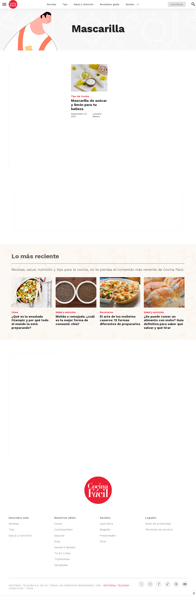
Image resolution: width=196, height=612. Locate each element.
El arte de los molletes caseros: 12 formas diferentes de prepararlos (120, 320)
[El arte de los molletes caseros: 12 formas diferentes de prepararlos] (120, 292)
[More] (138, 4)
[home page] (13, 4)
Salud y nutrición (66, 312)
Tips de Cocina (80, 96)
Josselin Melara (97, 115)
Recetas (51, 4)
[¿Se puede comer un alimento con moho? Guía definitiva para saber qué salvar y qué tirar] (164, 292)
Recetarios (106, 312)
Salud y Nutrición (84, 4)
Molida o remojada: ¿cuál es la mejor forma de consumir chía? (75, 320)
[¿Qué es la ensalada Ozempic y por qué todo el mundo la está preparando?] (31, 292)
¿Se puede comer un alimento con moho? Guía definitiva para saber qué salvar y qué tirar (164, 322)
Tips (64, 4)
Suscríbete (177, 4)
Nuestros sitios (65, 517)
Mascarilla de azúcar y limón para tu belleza (89, 104)
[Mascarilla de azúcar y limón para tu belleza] (89, 78)
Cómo (14, 312)
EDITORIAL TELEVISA (116, 585)
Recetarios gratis (109, 4)
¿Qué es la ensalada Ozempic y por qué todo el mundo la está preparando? (30, 322)
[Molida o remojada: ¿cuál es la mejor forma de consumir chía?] (76, 292)
